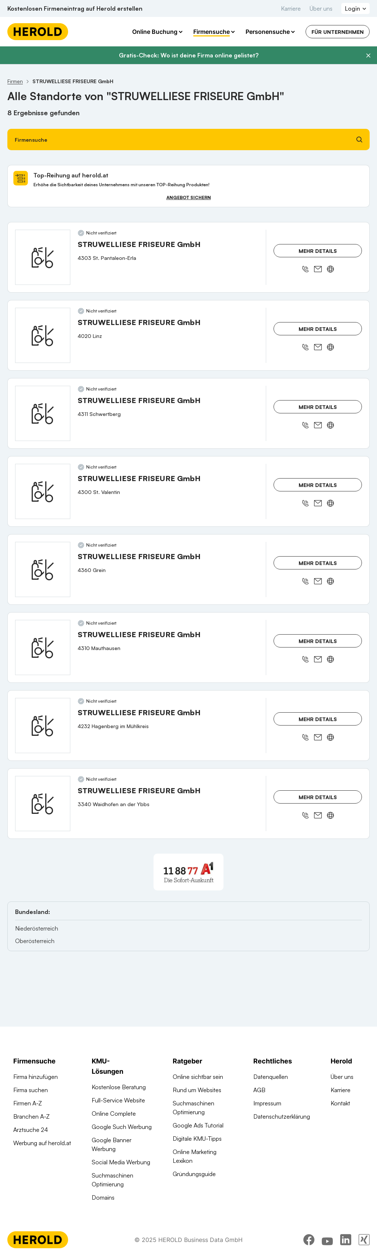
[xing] (364, 1239)
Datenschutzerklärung (281, 1116)
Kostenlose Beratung (119, 1087)
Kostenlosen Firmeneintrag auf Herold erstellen (74, 8)
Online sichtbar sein (198, 1076)
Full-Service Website (118, 1100)
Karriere (291, 8)
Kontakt (340, 1103)
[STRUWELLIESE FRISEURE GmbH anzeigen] (42, 257)
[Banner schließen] (368, 55)
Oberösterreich (34, 941)
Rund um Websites (197, 1090)
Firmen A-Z (27, 1103)
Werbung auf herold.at (42, 1143)
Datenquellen (270, 1076)
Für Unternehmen (337, 32)
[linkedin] (345, 1239)
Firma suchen (30, 1090)
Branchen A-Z (31, 1116)
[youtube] (327, 1239)
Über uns (321, 8)
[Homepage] (37, 31)
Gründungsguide (194, 1174)
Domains (103, 1197)
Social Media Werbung (121, 1162)
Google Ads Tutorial (198, 1125)
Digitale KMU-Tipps (197, 1138)
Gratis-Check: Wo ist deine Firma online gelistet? (188, 55)
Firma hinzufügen (35, 1076)
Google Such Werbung (122, 1126)
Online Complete (114, 1113)
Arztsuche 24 (30, 1129)
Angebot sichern (188, 197)
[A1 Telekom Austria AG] (188, 872)
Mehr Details (318, 251)
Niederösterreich (36, 928)
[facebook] (308, 1239)
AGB (259, 1090)
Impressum (267, 1103)
